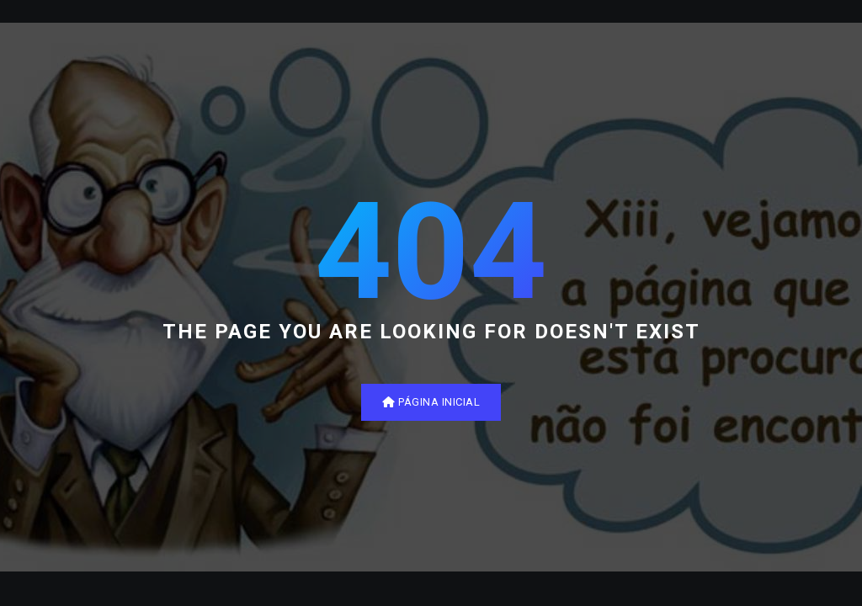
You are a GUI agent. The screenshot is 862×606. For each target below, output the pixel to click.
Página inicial (431, 402)
